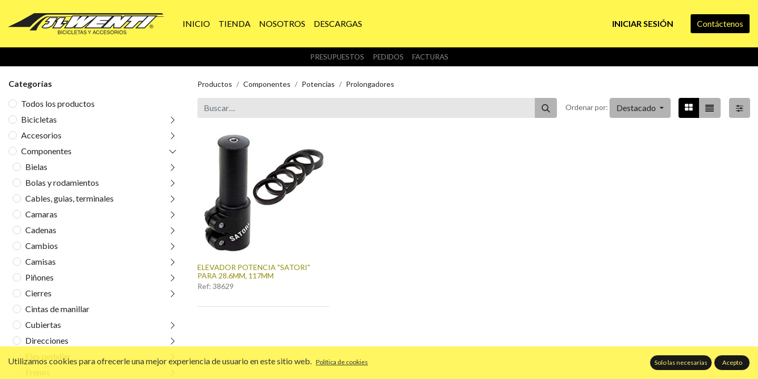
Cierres (38, 293)
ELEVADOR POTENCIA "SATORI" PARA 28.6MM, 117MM (253, 272)
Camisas (40, 261)
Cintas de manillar (57, 309)
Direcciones (46, 340)
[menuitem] (196, 23)
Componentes (46, 151)
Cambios (41, 246)
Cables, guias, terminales (69, 198)
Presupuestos (337, 57)
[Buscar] (546, 108)
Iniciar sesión (642, 23)
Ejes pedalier (48, 356)
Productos (214, 83)
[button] (640, 108)
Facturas (430, 57)
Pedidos (388, 57)
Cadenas (40, 230)
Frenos (37, 372)
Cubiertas (43, 325)
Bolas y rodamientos (62, 182)
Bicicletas (39, 119)
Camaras (41, 214)
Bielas (36, 167)
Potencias (318, 83)
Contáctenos (720, 23)
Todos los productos (58, 103)
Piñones (39, 277)
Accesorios (41, 135)
